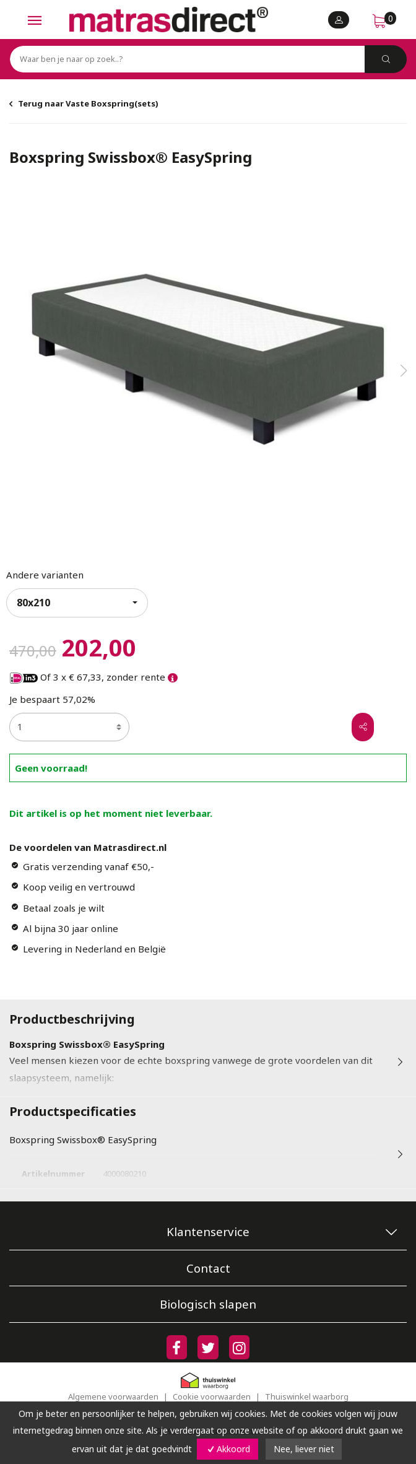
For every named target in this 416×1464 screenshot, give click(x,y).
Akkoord (227, 1449)
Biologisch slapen (208, 1304)
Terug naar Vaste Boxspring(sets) (88, 103)
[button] (403, 371)
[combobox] (77, 603)
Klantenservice (208, 1231)
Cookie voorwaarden (212, 1396)
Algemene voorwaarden (113, 1396)
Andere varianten (45, 575)
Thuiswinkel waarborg (307, 1396)
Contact (208, 1268)
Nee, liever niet (304, 1449)
